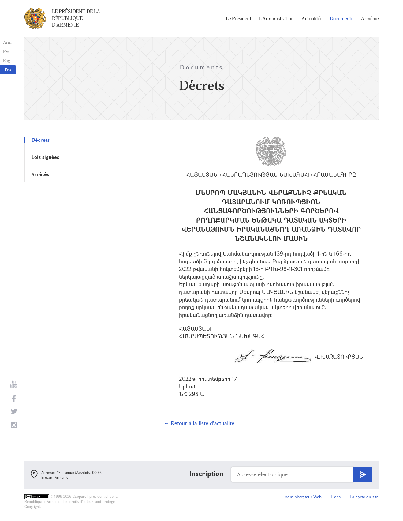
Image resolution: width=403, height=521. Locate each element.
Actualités (311, 18)
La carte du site (364, 497)
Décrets (41, 140)
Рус (6, 51)
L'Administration (276, 18)
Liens (336, 497)
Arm (7, 42)
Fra (8, 70)
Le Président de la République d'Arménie (76, 18)
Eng (6, 60)
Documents (341, 18)
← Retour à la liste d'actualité (199, 423)
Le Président (239, 18)
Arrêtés (40, 174)
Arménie (370, 18)
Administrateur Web (303, 497)
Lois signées (45, 157)
